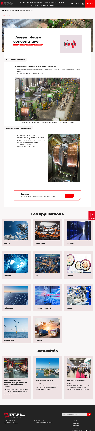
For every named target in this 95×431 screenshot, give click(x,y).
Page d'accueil (5, 10)
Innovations (34, 5)
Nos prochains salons (76, 380)
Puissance (30, 44)
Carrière (74, 420)
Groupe (22, 2)
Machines (30, 2)
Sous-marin (38, 44)
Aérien (16, 44)
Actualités (50, 5)
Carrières (43, 5)
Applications (38, 2)
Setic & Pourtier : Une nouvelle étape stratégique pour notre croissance (15, 382)
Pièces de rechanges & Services (54, 2)
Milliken (17, 10)
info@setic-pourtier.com (45, 422)
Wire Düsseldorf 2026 (44, 380)
